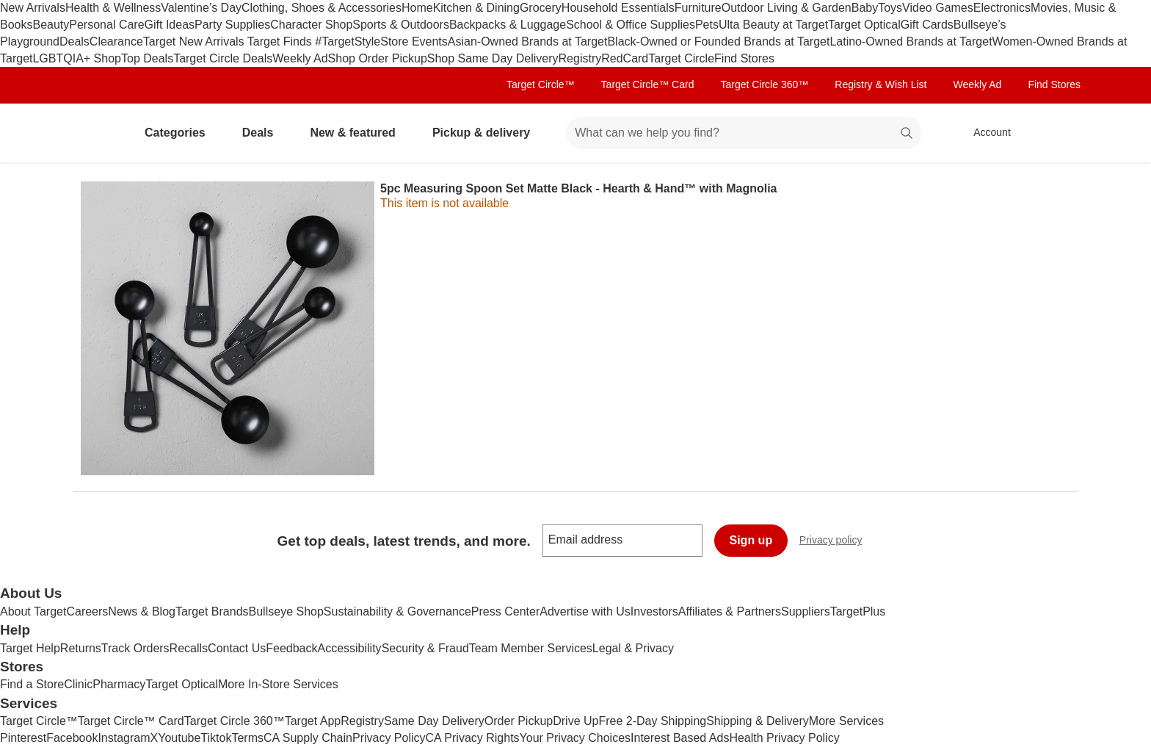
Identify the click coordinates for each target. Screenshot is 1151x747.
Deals (74, 41)
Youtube (179, 738)
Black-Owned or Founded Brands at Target (718, 41)
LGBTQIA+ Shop (76, 58)
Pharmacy (118, 684)
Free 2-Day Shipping (652, 721)
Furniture (698, 7)
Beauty (50, 24)
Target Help (30, 648)
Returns (80, 648)
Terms (247, 738)
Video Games (937, 7)
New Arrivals (32, 7)
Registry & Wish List (880, 84)
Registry (580, 58)
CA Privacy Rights (473, 738)
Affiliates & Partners (729, 611)
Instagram (124, 738)
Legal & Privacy (633, 648)
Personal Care (106, 24)
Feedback (291, 648)
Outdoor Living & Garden (787, 7)
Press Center (505, 611)
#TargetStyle (347, 41)
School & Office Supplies (630, 24)
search (907, 134)
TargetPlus (858, 611)
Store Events (414, 41)
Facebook (72, 738)
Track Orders (135, 648)
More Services (846, 721)
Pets (707, 24)
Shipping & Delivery (757, 721)
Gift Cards (927, 24)
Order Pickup (518, 721)
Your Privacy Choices (575, 738)
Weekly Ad (299, 58)
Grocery (541, 7)
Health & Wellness (113, 7)
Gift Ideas (170, 24)
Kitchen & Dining (476, 7)
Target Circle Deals (222, 58)
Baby (865, 7)
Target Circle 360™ (764, 84)
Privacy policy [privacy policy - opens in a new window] (836, 541)
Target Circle (681, 58)
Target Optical (864, 24)
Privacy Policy (389, 738)
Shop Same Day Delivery (493, 58)
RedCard (624, 58)
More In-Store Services (278, 684)
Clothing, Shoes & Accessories (322, 7)
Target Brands (212, 611)
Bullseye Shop (286, 611)
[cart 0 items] (1058, 133)
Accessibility (349, 648)
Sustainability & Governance (397, 611)
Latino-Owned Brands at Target (910, 41)
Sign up (751, 540)
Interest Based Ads (680, 738)
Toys (890, 7)
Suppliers (805, 611)
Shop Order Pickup (377, 58)
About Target (33, 611)
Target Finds (281, 41)
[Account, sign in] (985, 133)
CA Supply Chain (308, 738)
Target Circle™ (540, 84)
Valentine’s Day (201, 7)
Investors (654, 611)
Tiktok (215, 738)
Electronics (1002, 7)
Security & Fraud (425, 648)
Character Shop (311, 24)
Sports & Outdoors (400, 24)
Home (417, 7)
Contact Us (237, 648)
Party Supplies (232, 24)
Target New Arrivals (195, 41)
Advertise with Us (585, 611)
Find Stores (744, 58)
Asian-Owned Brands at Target (528, 41)
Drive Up (575, 721)
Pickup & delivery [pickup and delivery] (487, 132)
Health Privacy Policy (784, 738)
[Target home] (94, 133)
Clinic (78, 684)
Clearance (116, 41)
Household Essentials (618, 7)
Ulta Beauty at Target (773, 24)
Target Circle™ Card (647, 84)
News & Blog (141, 611)
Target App (313, 721)
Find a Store (32, 684)
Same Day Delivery (434, 721)
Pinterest (23, 738)
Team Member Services (530, 648)
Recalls (189, 648)
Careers (87, 611)
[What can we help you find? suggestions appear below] (743, 133)
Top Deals (147, 58)
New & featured (358, 132)
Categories (181, 132)
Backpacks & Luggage (507, 24)
